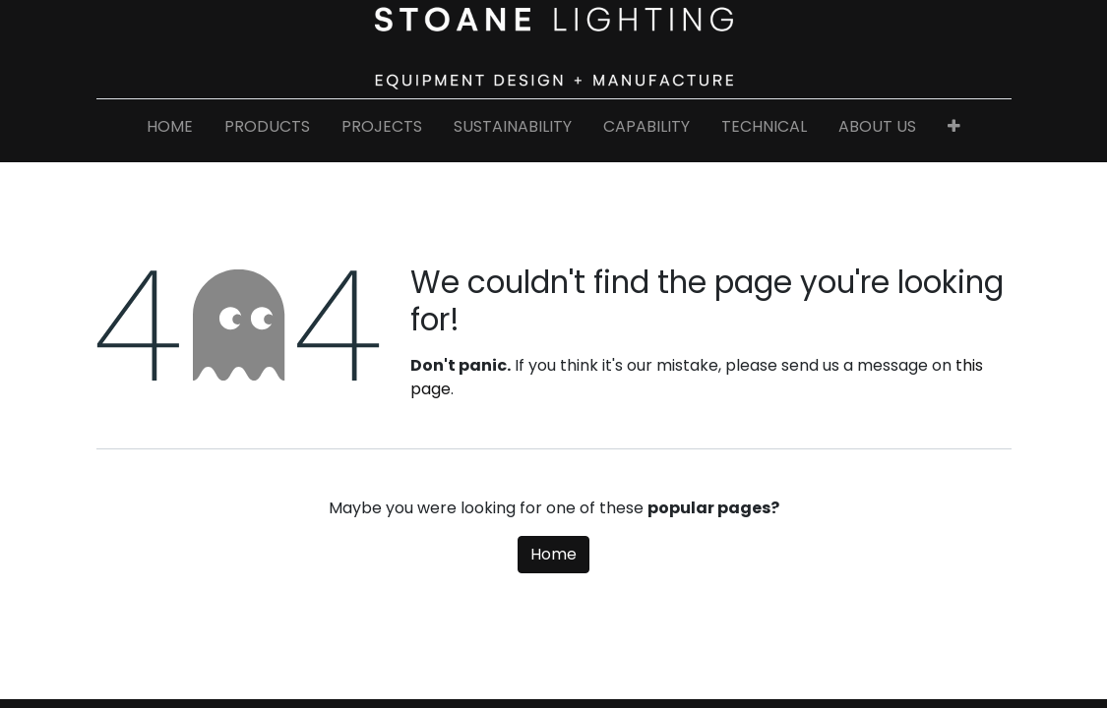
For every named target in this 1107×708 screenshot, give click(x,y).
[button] (954, 130)
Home (553, 554)
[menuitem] (170, 130)
